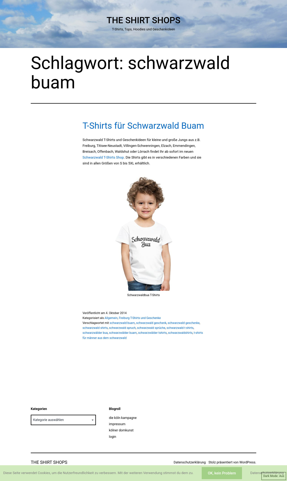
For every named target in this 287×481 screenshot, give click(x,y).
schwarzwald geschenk (151, 323)
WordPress (247, 462)
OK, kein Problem (222, 473)
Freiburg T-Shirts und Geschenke (140, 318)
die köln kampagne (123, 418)
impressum (117, 424)
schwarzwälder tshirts (152, 333)
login (112, 437)
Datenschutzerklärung (190, 462)
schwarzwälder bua (95, 333)
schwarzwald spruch (122, 328)
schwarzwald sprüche (151, 328)
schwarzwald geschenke (184, 323)
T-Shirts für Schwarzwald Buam (143, 125)
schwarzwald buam (122, 323)
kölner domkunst (121, 430)
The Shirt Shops (143, 20)
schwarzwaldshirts (180, 333)
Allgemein (111, 318)
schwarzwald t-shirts (180, 328)
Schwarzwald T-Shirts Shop (103, 157)
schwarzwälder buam (123, 333)
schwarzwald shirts (95, 328)
